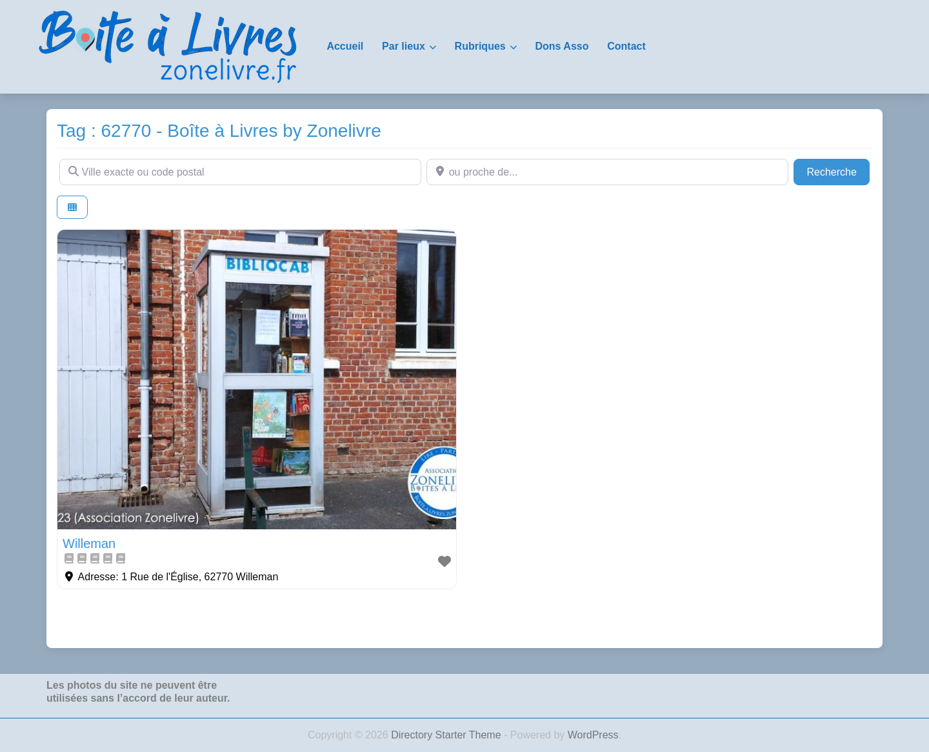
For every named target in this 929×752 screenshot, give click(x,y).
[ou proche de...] (607, 172)
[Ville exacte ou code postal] (240, 172)
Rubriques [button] (480, 46)
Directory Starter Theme (447, 734)
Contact (626, 46)
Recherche (838, 171)
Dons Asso (561, 46)
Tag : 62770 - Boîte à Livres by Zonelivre (219, 131)
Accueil (344, 46)
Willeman (89, 543)
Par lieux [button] (403, 46)
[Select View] (72, 207)
